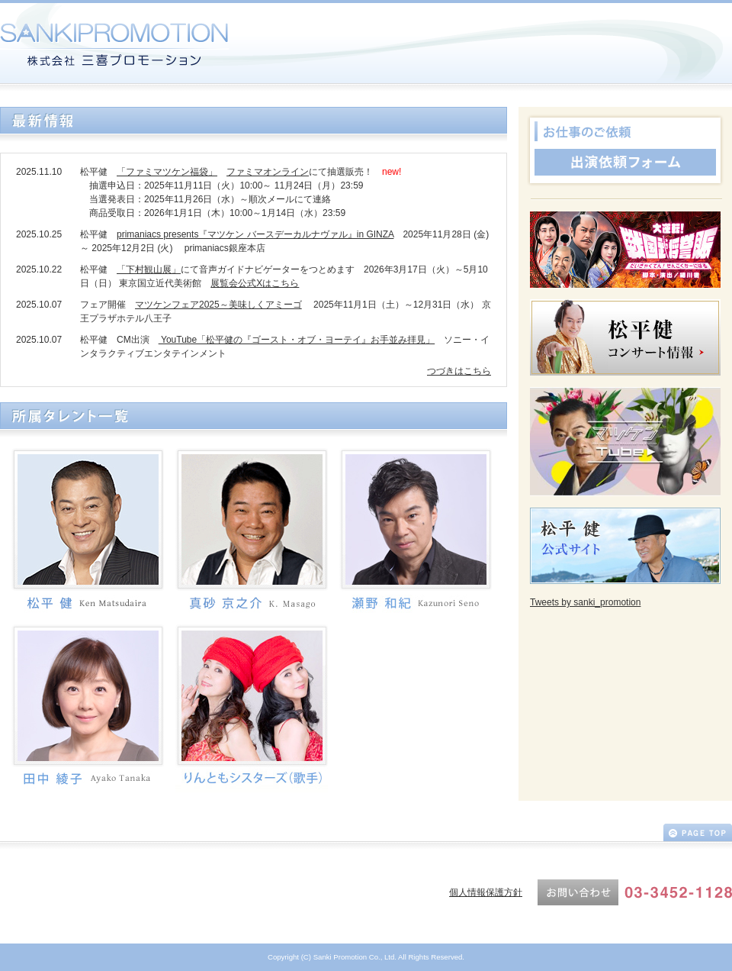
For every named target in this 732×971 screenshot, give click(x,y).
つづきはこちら (459, 371)
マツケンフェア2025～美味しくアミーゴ (218, 304)
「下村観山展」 (149, 269)
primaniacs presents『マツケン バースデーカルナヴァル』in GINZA (255, 234)
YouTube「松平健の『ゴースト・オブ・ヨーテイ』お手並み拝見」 (297, 339)
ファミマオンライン (267, 171)
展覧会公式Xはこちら (254, 283)
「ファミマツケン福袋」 (167, 171)
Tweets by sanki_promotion (585, 602)
